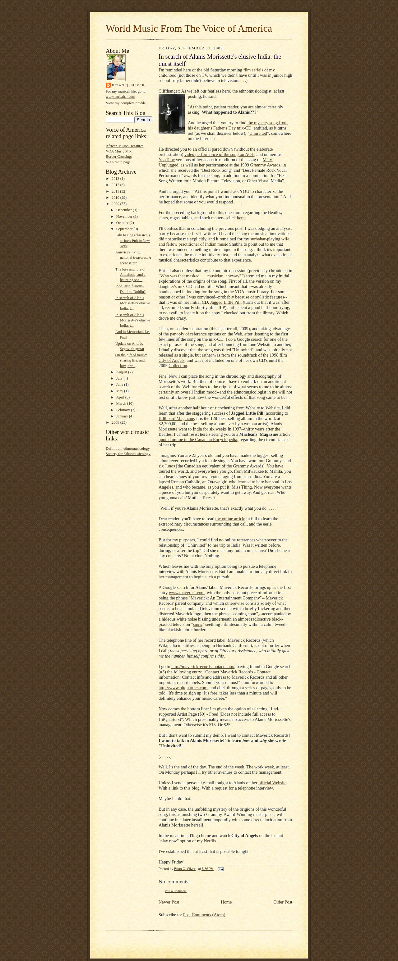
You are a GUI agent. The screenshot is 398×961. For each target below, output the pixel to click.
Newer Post (169, 902)
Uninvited (258, 133)
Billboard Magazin (175, 418)
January (122, 416)
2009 (116, 204)
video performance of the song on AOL (219, 154)
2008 (116, 422)
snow (197, 624)
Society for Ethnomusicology (128, 454)
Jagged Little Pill (225, 302)
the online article (230, 518)
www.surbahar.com (120, 96)
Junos (170, 465)
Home (226, 902)
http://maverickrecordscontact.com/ (202, 666)
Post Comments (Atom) (204, 914)
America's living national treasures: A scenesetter (133, 257)
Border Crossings (119, 156)
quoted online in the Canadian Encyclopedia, (198, 439)
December (124, 210)
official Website (272, 782)
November (124, 216)
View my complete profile (126, 103)
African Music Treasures (124, 146)
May (120, 391)
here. (241, 217)
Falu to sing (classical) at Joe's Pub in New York (132, 240)
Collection (178, 365)
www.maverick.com (187, 592)
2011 (116, 191)
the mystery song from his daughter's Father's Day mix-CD (238, 125)
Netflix (210, 840)
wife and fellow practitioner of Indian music (224, 241)
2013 (116, 178)
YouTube (167, 159)
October (123, 223)
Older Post (282, 902)
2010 (116, 197)
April (120, 397)
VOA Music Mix (119, 151)
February (123, 410)
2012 (116, 185)
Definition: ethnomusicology (128, 448)
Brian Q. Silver (128, 85)
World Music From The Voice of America (189, 28)
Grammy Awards (265, 164)
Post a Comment (176, 891)
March (121, 403)
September (125, 229)
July (120, 378)
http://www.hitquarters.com (183, 687)
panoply (177, 333)
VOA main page (118, 162)
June (120, 384)
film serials (253, 69)
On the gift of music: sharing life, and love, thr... (131, 360)
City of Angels (171, 360)
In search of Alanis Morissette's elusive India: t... (132, 303)
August (122, 372)
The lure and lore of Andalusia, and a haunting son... (130, 274)
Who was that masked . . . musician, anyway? (200, 275)
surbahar (258, 238)
